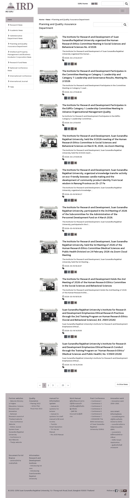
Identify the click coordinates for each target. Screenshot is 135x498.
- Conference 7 (96, 416)
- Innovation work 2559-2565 (117, 402)
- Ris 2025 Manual (56, 434)
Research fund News (17, 62)
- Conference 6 (96, 414)
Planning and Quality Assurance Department (17, 45)
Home (41, 19)
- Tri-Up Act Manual (54, 430)
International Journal (18, 81)
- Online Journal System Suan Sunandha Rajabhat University (16, 431)
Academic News (15, 30)
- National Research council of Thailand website (16, 416)
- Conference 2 (96, 403)
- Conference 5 (96, 411)
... (57, 385)
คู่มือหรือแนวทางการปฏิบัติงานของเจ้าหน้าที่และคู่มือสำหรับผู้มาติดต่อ (77, 405)
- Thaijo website (15, 442)
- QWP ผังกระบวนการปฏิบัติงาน (76, 414)
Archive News (122, 384)
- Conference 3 (96, 406)
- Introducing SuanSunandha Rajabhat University (35, 475)
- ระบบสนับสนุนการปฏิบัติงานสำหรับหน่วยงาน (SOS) (117, 419)
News (10, 19)
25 (63, 385)
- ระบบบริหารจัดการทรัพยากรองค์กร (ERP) (117, 427)
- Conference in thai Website (15, 438)
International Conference (19, 76)
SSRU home (83, 3)
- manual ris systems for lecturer (54, 408)
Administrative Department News (15, 37)
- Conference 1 (95, 401)
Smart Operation (55, 427)
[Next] (39, 385)
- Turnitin (53, 424)
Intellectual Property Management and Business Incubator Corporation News (19, 54)
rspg (11, 86)
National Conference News (18, 69)
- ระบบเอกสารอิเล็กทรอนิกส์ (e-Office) (116, 434)
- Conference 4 (96, 408)
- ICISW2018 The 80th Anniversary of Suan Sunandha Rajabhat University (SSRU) (97, 424)
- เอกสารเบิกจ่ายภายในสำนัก (15, 461)
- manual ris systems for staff (56, 415)
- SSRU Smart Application (115, 441)
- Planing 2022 (34, 403)
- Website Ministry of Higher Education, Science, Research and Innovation (16, 406)
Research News (15, 25)
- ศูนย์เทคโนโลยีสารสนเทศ (116, 446)
